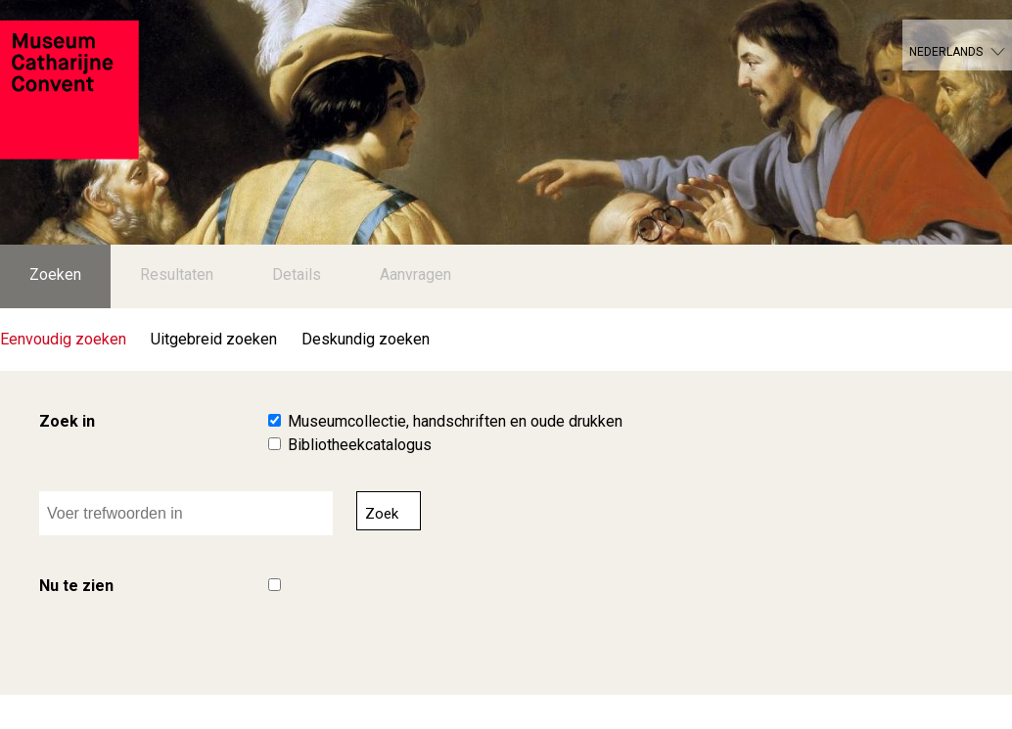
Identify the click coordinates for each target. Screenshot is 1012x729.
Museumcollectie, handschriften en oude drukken (455, 421)
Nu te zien (76, 585)
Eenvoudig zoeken (63, 339)
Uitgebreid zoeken (214, 339)
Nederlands (946, 52)
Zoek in (67, 421)
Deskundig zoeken (365, 339)
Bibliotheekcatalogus (360, 444)
